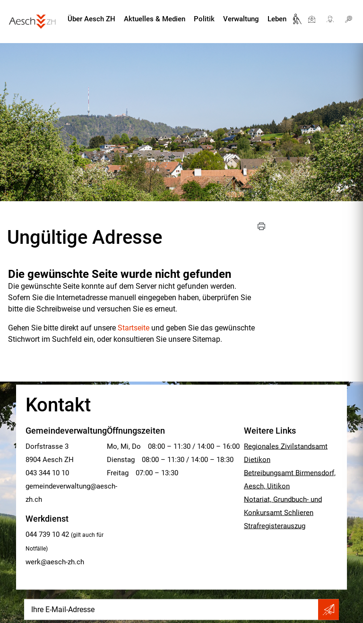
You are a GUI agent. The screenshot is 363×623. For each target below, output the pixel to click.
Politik (204, 19)
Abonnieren (328, 609)
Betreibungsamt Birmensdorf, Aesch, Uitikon (290, 479)
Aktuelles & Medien (154, 19)
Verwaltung (241, 19)
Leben (277, 19)
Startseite (133, 327)
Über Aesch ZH (91, 19)
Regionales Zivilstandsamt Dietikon (286, 453)
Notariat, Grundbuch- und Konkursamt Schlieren (283, 506)
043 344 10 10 (47, 473)
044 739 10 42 (47, 534)
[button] (261, 226)
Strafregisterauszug (274, 526)
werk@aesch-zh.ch (55, 562)
